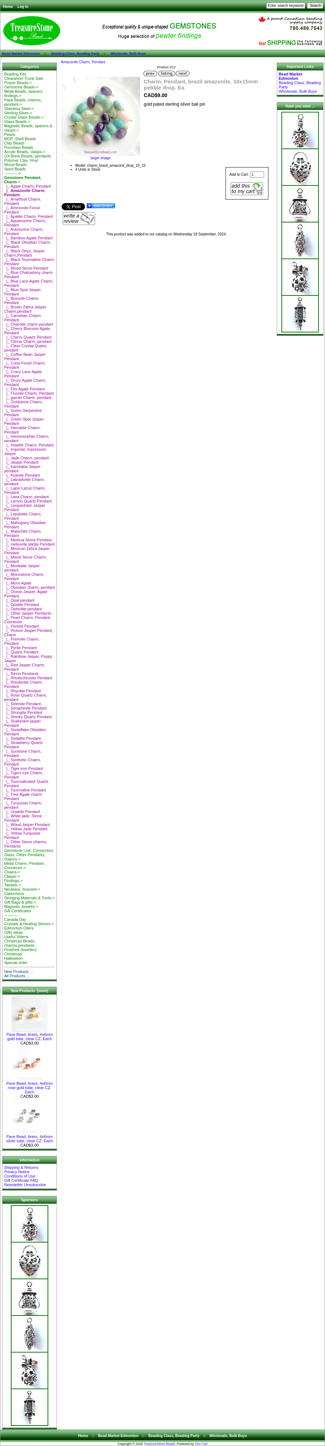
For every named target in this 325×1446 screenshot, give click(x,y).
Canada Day (15, 919)
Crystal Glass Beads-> (24, 117)
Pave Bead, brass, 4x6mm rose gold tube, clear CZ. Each (29, 1086)
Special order (15, 962)
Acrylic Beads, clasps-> (24, 152)
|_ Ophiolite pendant (22, 609)
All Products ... (17, 976)
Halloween (13, 958)
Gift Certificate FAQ (21, 1180)
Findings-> (13, 880)
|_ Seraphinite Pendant (25, 708)
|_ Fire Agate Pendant (24, 389)
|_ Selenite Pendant (22, 704)
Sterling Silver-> (18, 113)
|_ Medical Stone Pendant (28, 540)
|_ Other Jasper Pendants (27, 613)
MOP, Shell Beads (20, 139)
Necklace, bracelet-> (22, 889)
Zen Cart (201, 1444)
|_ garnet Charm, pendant (27, 397)
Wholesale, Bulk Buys (128, 53)
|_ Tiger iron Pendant (23, 768)
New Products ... (18, 971)
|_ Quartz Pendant (21, 652)
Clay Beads (14, 143)
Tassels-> (12, 885)
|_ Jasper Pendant (21, 462)
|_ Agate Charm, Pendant (27, 186)
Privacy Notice (16, 1172)
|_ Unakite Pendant (22, 811)
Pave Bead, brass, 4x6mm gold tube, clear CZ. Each (29, 1035)
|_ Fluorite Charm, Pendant (29, 393)
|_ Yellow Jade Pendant (25, 829)
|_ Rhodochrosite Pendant (28, 678)
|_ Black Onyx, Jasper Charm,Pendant (24, 253)
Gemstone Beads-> (21, 87)
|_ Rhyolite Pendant (22, 691)
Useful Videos (16, 937)
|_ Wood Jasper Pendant (27, 824)
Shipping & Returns (21, 1167)
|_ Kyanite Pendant (22, 475)
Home (8, 7)
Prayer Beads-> (18, 83)
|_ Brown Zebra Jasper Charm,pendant (25, 309)
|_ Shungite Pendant (23, 712)
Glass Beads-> (17, 121)
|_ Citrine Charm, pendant (28, 341)
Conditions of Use (19, 1176)
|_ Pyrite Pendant (20, 648)
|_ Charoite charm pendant (28, 324)
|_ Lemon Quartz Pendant (28, 501)
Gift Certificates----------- (17, 913)
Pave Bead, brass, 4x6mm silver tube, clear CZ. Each (29, 1137)
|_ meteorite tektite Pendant (29, 544)
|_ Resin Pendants (21, 673)
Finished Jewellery (20, 949)
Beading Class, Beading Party (75, 53)
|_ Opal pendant (19, 600)
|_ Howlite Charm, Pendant (28, 445)
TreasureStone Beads (159, 1444)
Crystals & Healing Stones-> (29, 924)
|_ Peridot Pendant (21, 626)
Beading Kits (15, 74)
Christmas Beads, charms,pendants (19, 943)
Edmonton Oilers (19, 928)
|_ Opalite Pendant (21, 604)
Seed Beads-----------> (15, 171)
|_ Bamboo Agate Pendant (28, 238)
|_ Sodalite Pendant (22, 738)
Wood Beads (15, 164)
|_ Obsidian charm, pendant (29, 587)
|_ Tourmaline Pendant (25, 790)
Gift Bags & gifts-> (20, 902)
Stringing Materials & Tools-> (29, 898)
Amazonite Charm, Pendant (83, 62)
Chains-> (12, 872)
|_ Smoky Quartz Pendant (28, 717)
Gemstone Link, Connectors (28, 850)
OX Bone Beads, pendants (27, 156)
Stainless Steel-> (19, 108)
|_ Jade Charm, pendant (26, 458)
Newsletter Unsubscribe (25, 1185)
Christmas (13, 954)
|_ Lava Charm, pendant (26, 497)
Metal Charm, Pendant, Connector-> (24, 865)
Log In (23, 7)
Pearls (9, 134)
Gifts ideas (13, 932)
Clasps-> (12, 876)
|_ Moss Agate (17, 583)
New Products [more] (29, 991)
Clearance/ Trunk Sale (23, 78)
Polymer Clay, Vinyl (21, 160)
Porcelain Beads (18, 147)
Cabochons (14, 893)
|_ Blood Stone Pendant (26, 268)
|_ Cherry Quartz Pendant (27, 337)
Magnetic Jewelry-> (21, 906)
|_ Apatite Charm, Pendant (28, 216)
